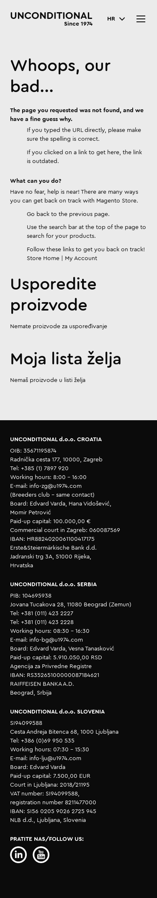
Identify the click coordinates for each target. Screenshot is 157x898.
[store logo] (51, 19)
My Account (81, 258)
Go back (38, 214)
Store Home (43, 258)
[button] (116, 19)
